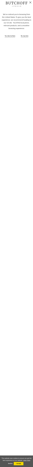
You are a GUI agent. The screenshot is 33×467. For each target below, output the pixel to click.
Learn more (26, 460)
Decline (10, 463)
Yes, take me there (10, 36)
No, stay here (24, 36)
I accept (18, 463)
